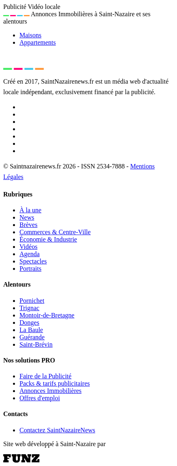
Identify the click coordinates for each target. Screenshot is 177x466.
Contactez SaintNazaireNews (57, 430)
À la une (30, 210)
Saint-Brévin (36, 344)
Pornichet (31, 300)
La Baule (31, 329)
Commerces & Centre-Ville (55, 232)
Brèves (28, 224)
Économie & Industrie (48, 239)
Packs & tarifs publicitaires (54, 383)
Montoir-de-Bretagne (47, 315)
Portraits (30, 268)
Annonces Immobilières (50, 390)
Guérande (32, 337)
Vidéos (28, 246)
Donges (29, 322)
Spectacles (33, 261)
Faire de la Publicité (45, 376)
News (26, 217)
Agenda (29, 253)
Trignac (29, 307)
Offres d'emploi (39, 398)
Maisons (30, 35)
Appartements (37, 42)
